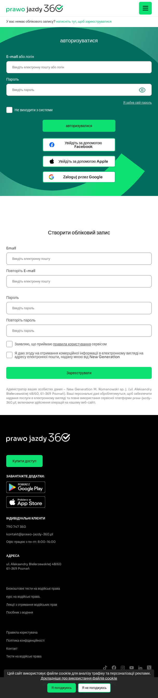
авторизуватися (79, 125)
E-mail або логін (20, 56)
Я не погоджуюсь (94, 688)
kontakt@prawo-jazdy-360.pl (29, 534)
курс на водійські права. (23, 596)
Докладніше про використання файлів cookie (79, 678)
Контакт (11, 648)
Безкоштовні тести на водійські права (33, 588)
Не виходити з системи (33, 110)
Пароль (12, 79)
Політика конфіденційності (25, 640)
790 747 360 (16, 527)
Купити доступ (24, 461)
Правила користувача (21, 632)
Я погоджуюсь (61, 688)
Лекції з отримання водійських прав (31, 605)
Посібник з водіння (19, 612)
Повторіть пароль (21, 320)
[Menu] (145, 8)
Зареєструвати (79, 373)
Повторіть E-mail (20, 271)
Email (11, 248)
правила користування (72, 344)
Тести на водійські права (24, 656)
